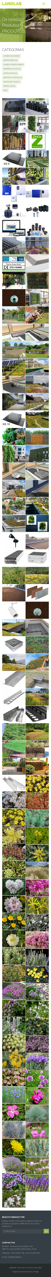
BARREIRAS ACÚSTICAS (12, 69)
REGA (5, 90)
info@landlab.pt (14, 1257)
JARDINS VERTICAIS (10, 60)
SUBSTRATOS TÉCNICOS (12, 77)
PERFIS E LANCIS (9, 86)
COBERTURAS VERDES (11, 56)
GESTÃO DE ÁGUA (10, 73)
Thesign (36, 1272)
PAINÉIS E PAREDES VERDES (13, 64)
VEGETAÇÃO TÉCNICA (11, 82)
